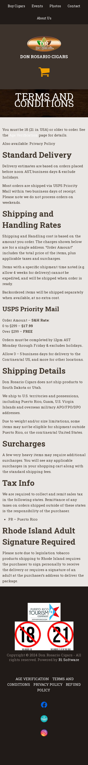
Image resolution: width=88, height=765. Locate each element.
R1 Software (68, 659)
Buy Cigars (16, 6)
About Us (44, 18)
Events (37, 6)
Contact (74, 6)
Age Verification (23, 135)
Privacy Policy (47, 684)
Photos (55, 6)
